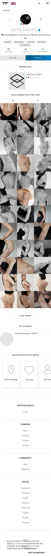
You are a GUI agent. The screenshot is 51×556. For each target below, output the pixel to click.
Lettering (42, 42)
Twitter (25, 513)
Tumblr (25, 498)
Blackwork (19, 42)
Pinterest (25, 503)
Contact (38, 58)
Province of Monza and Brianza (34, 35)
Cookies (25, 440)
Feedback (25, 469)
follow (12, 58)
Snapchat (25, 508)
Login (25, 412)
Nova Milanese (10, 35)
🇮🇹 (25, 38)
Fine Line (30, 42)
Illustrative (25, 45)
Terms (25, 431)
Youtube (25, 522)
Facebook (25, 493)
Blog (25, 464)
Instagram (25, 488)
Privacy (25, 436)
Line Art (8, 42)
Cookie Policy (30, 549)
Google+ (25, 518)
